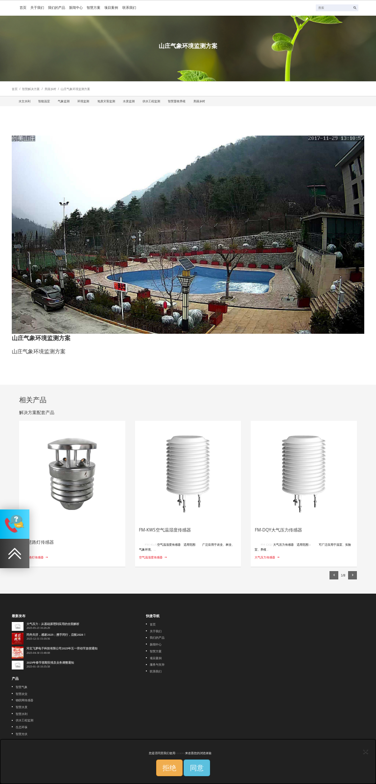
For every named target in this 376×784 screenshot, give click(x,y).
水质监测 (129, 101)
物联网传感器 (24, 700)
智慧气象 (21, 687)
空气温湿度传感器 (151, 557)
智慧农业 (21, 693)
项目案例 (156, 658)
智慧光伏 (21, 734)
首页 (15, 89)
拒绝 (169, 768)
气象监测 (64, 101)
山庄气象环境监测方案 (75, 89)
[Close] (366, 751)
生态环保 (21, 727)
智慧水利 (21, 713)
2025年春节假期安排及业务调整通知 (50, 663)
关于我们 (156, 631)
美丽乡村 (50, 89)
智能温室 (44, 101)
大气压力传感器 (265, 557)
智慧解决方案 (31, 89)
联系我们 (156, 671)
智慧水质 (21, 707)
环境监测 (83, 101)
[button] (333, 575)
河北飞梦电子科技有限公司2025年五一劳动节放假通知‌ (61, 648)
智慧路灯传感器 (33, 557)
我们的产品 (157, 637)
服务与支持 (157, 664)
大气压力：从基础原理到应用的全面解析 (52, 624)
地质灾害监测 (106, 101)
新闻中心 (156, 644)
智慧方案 (156, 651)
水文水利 (24, 101)
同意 (197, 768)
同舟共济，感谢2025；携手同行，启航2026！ (56, 635)
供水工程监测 (151, 101)
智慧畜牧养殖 (177, 101)
